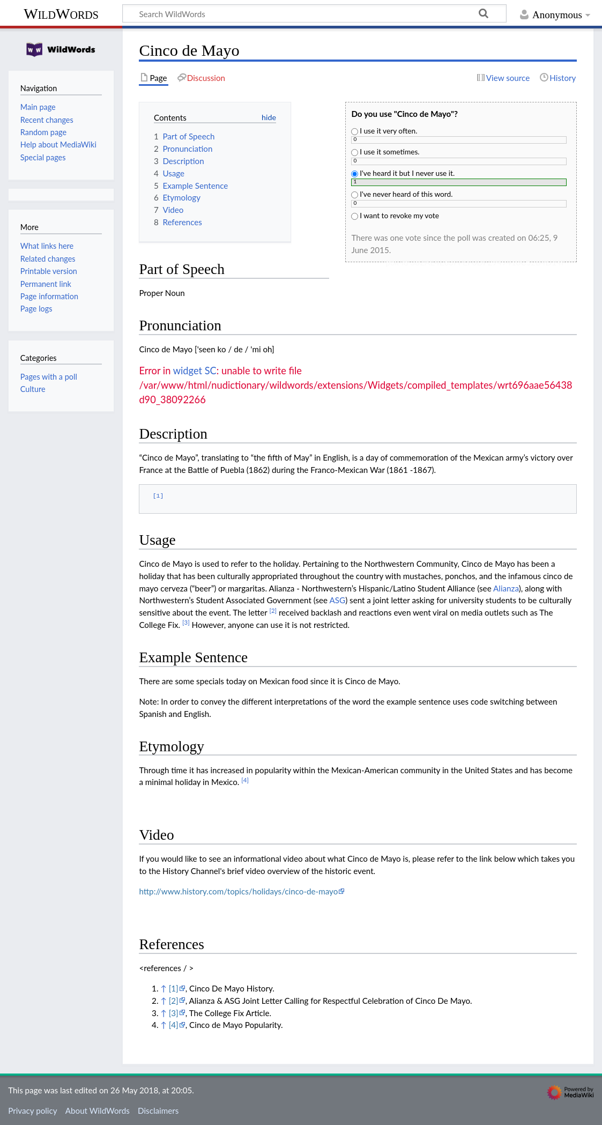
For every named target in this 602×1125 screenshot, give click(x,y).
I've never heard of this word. (401, 193)
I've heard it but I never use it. (403, 172)
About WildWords (97, 1110)
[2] (174, 1000)
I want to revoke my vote (395, 215)
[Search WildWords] (314, 13)
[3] (174, 1013)
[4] (174, 1025)
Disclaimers (158, 1110)
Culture (33, 389)
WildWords (61, 13)
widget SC (195, 370)
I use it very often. (384, 130)
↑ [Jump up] (163, 988)
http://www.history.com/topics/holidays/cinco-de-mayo (238, 891)
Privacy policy (32, 1110)
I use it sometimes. (385, 151)
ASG (338, 600)
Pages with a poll (48, 376)
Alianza (506, 588)
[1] (174, 988)
